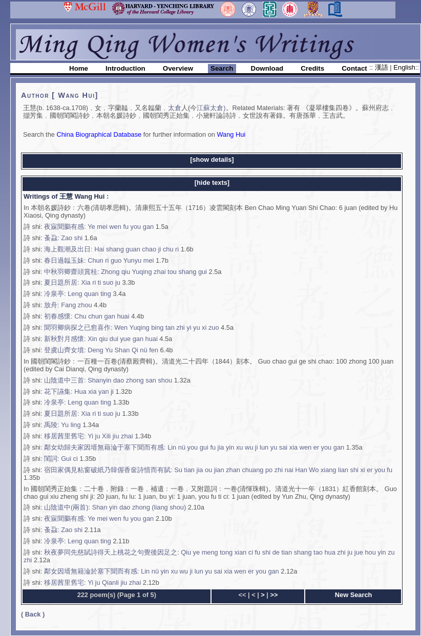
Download (267, 68)
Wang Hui (231, 134)
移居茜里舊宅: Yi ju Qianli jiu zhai (92, 582)
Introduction (125, 68)
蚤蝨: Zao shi (63, 238)
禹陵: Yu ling (62, 425)
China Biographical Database (98, 134)
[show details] (212, 159)
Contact (354, 68)
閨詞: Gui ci (61, 458)
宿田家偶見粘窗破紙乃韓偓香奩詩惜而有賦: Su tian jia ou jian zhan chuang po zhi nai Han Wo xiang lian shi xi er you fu (218, 470)
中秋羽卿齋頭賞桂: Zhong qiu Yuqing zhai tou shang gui (125, 271)
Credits (312, 68)
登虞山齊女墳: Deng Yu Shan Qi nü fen (101, 350)
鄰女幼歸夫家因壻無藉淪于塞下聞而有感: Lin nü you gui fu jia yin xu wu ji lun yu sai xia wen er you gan (194, 447)
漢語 (382, 67)
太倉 (174, 108)
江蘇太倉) (211, 108)
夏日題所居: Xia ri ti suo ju (82, 282)
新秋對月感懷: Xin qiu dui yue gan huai (101, 339)
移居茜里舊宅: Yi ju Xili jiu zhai (88, 436)
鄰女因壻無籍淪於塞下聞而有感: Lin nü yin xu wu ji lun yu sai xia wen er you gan (161, 571)
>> (274, 595)
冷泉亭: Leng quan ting (77, 294)
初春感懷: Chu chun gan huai (87, 316)
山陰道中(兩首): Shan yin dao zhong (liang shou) (115, 507)
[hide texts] (212, 182)
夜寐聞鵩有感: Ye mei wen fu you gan (99, 226)
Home (78, 68)
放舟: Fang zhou (68, 305)
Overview (178, 68)
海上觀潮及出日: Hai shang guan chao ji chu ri (111, 249)
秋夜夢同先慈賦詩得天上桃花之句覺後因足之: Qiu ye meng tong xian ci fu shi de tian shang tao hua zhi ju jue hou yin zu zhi (209, 556)
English (404, 67)
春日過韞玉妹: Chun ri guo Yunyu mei (99, 260)
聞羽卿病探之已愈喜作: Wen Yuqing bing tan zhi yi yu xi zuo (131, 327)
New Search (353, 595)
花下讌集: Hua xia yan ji (79, 391)
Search (221, 68)
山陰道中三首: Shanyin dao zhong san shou (108, 380)
